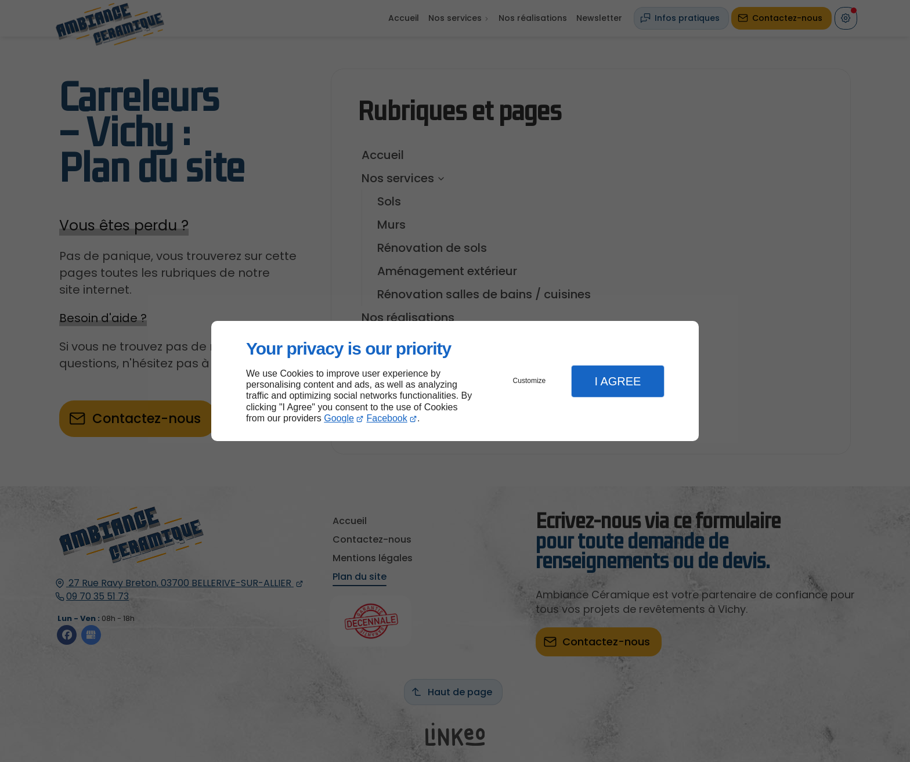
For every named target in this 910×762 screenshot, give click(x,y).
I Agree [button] (617, 381)
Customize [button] (529, 381)
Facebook (387, 418)
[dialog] (455, 381)
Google (339, 418)
